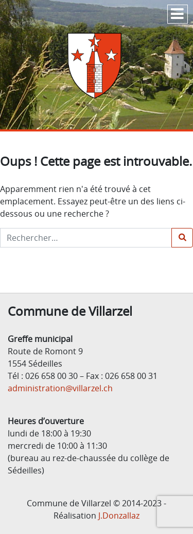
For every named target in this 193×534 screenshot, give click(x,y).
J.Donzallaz (118, 515)
